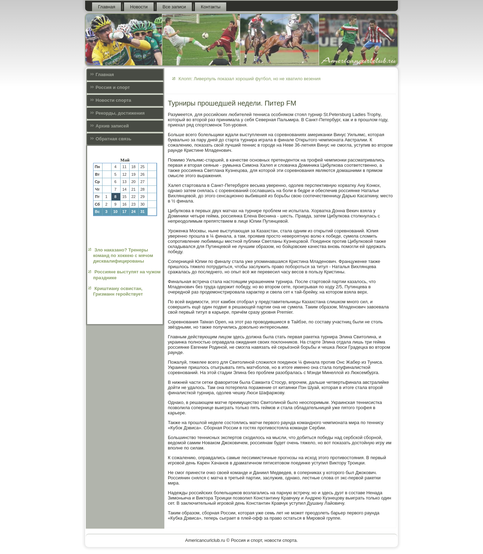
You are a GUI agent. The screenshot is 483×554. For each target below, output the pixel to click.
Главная (106, 6)
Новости (138, 6)
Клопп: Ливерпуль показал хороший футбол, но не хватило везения (250, 78)
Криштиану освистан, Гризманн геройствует (118, 291)
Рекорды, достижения (120, 113)
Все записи (174, 6)
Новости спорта (113, 100)
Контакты (210, 6)
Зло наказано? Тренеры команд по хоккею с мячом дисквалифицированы (123, 255)
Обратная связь (113, 138)
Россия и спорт (113, 87)
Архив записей (112, 126)
